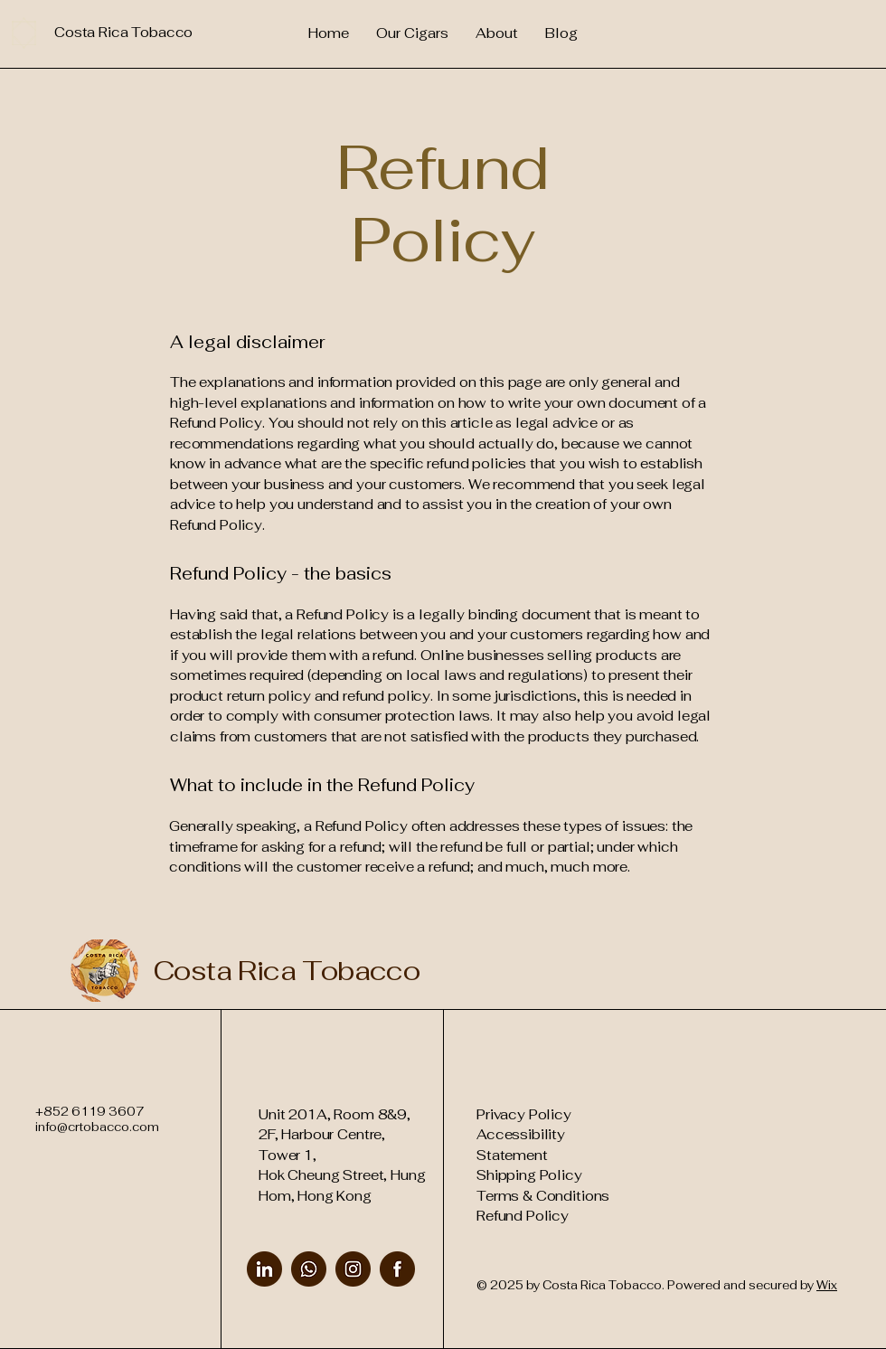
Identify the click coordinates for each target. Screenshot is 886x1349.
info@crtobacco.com (97, 1127)
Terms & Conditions (542, 1195)
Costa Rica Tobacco (286, 970)
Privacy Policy (523, 1114)
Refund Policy (522, 1215)
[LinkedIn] (264, 1269)
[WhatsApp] (308, 1269)
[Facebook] (397, 1269)
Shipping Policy (529, 1175)
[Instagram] (353, 1269)
